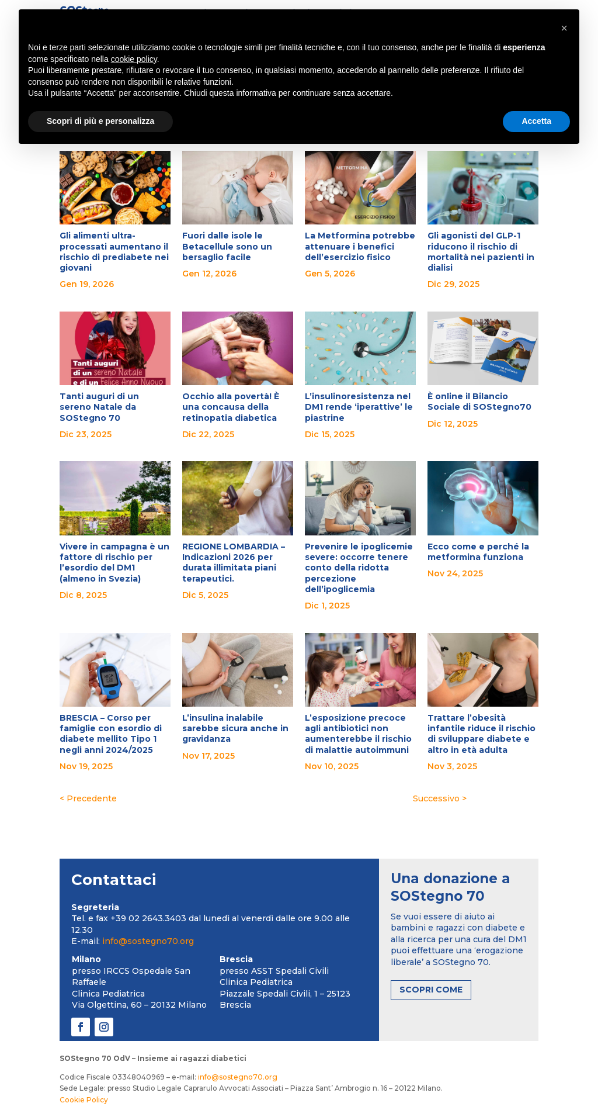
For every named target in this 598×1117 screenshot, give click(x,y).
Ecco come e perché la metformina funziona (478, 551)
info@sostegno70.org (148, 941)
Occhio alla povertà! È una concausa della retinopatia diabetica (230, 407)
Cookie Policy (84, 1099)
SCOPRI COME (431, 989)
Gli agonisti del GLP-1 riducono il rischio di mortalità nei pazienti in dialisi (480, 251)
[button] (564, 28)
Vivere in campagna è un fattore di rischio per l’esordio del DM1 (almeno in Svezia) (114, 562)
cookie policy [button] (134, 59)
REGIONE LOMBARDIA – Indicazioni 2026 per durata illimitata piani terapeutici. (233, 562)
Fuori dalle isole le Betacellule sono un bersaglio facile (227, 246)
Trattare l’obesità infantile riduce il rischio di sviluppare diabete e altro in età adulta (481, 734)
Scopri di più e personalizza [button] (100, 121)
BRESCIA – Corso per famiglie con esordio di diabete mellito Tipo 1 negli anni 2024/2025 (111, 734)
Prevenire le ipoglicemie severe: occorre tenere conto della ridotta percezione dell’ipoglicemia (359, 567)
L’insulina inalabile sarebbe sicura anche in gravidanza (235, 728)
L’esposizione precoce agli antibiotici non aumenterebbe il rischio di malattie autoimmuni (358, 734)
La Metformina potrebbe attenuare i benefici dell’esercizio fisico (360, 246)
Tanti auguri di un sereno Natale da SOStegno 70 (99, 407)
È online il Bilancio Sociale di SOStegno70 (479, 401)
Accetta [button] (536, 121)
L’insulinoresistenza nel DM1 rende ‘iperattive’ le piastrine (359, 407)
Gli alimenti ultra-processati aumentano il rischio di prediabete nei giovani (114, 251)
